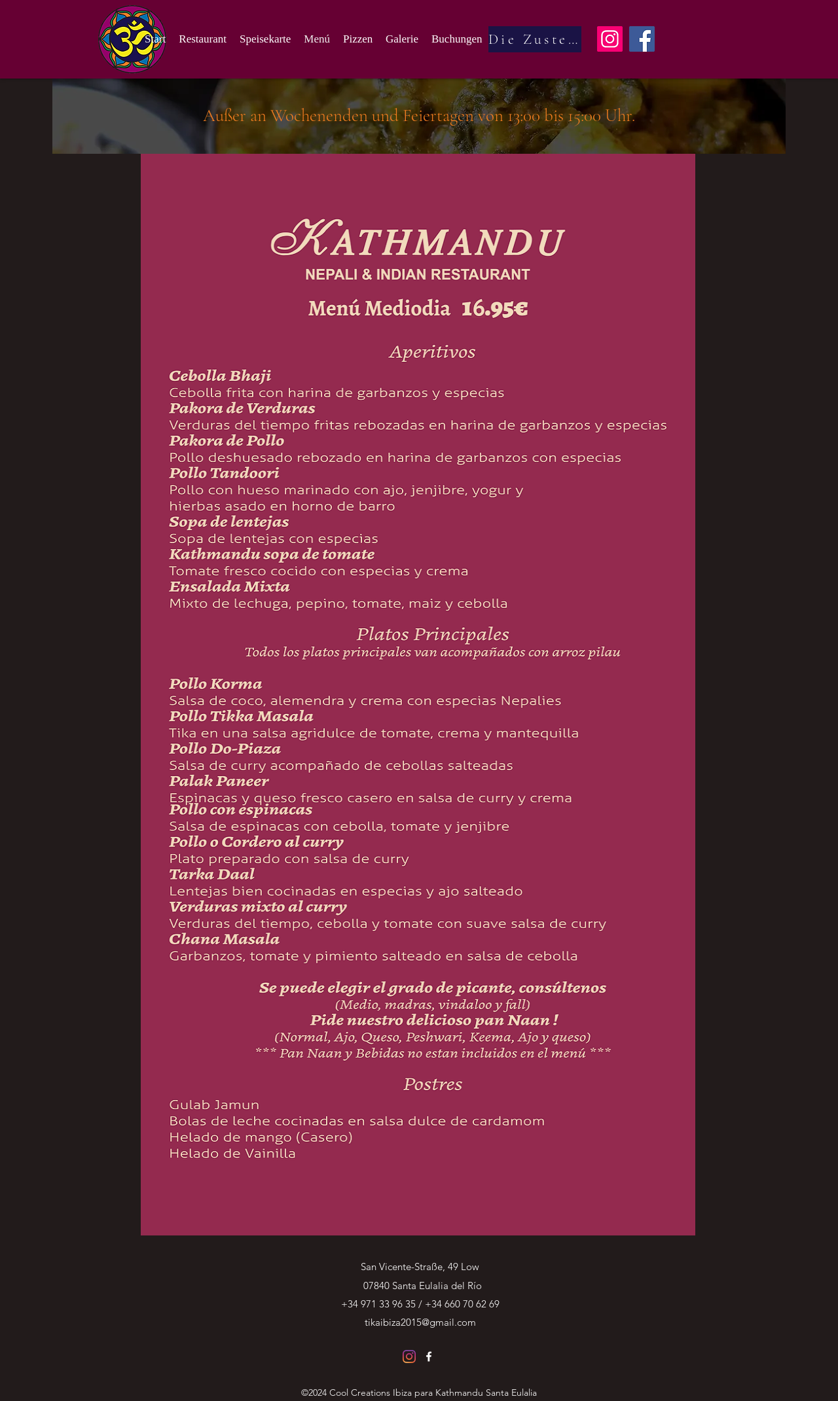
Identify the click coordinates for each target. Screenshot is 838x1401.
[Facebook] (642, 39)
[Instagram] (610, 39)
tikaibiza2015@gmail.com (420, 1322)
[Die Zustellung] (534, 39)
